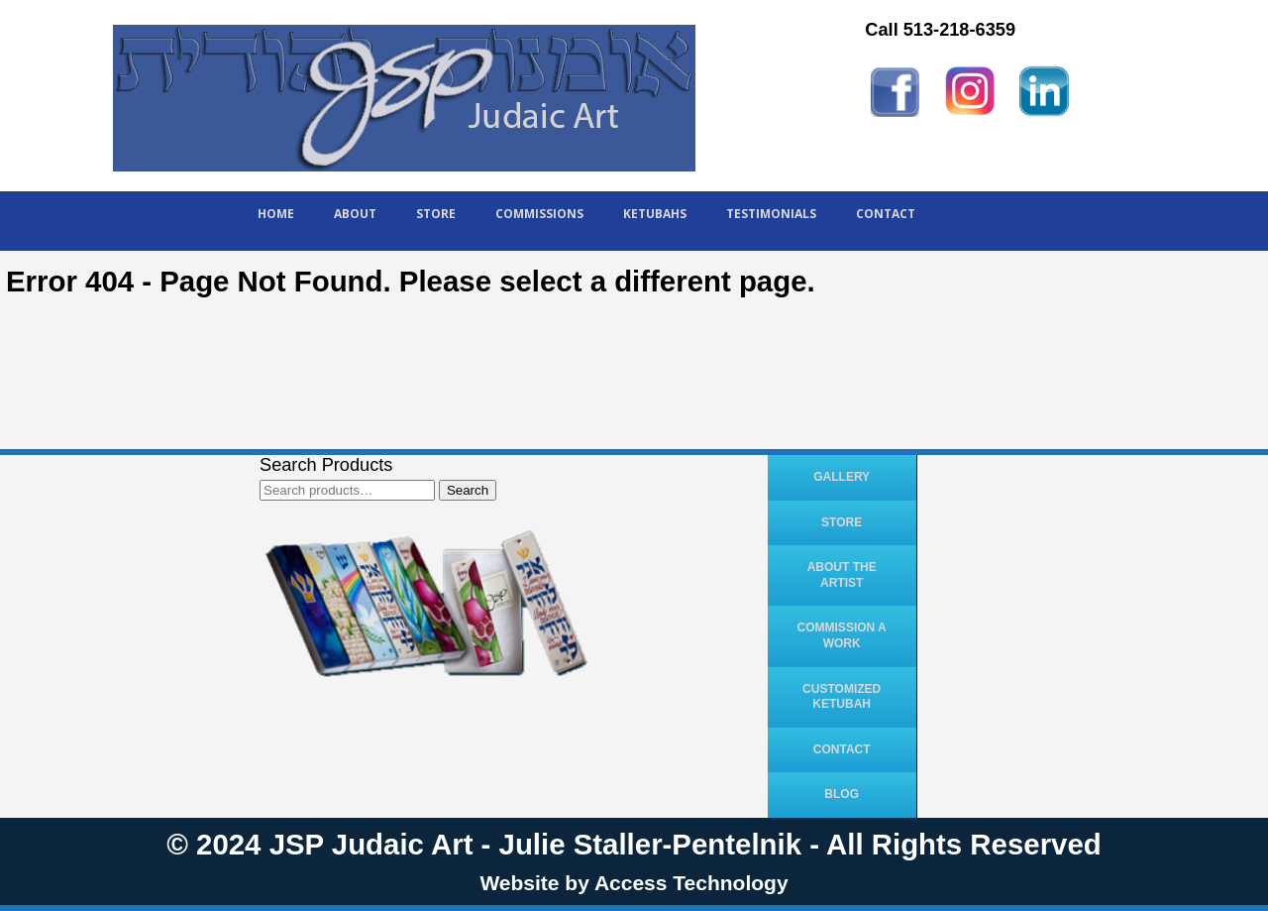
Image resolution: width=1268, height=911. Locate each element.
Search (467, 490)
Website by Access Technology (633, 882)
